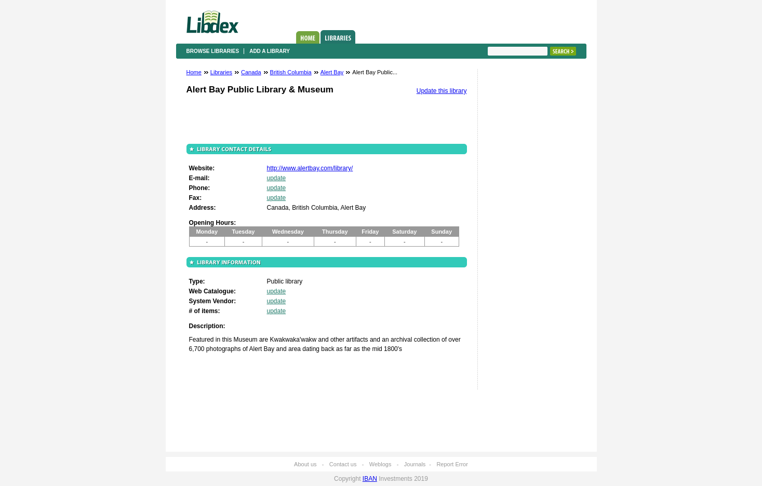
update (276, 178)
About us (305, 464)
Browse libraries (212, 51)
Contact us (343, 464)
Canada (251, 72)
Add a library (269, 51)
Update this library (442, 91)
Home (307, 37)
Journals (415, 464)
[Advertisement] (519, 232)
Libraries (337, 37)
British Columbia (291, 72)
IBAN (370, 478)
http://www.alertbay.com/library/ (310, 168)
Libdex (212, 21)
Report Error (452, 464)
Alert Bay (332, 72)
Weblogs (380, 464)
